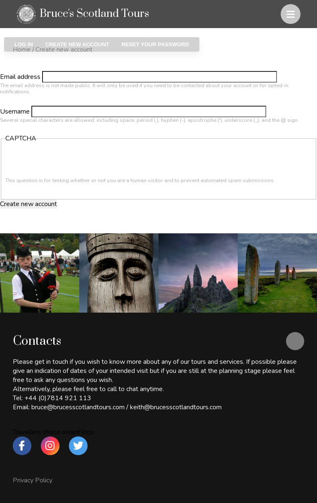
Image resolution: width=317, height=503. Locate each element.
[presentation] (68, 161)
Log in (23, 44)
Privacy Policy (32, 480)
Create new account (80, 44)
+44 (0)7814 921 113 (57, 398)
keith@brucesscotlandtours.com (176, 407)
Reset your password (155, 44)
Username (15, 111)
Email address (20, 76)
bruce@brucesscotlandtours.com (78, 407)
